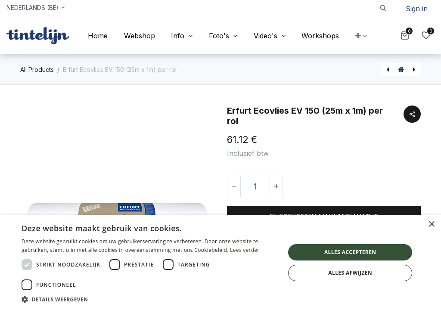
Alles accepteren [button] (350, 252)
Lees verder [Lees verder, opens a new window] (245, 250)
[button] (382, 7)
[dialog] (220, 262)
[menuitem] (97, 36)
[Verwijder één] (233, 186)
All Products (37, 69)
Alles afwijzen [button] (350, 272)
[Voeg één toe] (276, 186)
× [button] (431, 224)
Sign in (417, 8)
